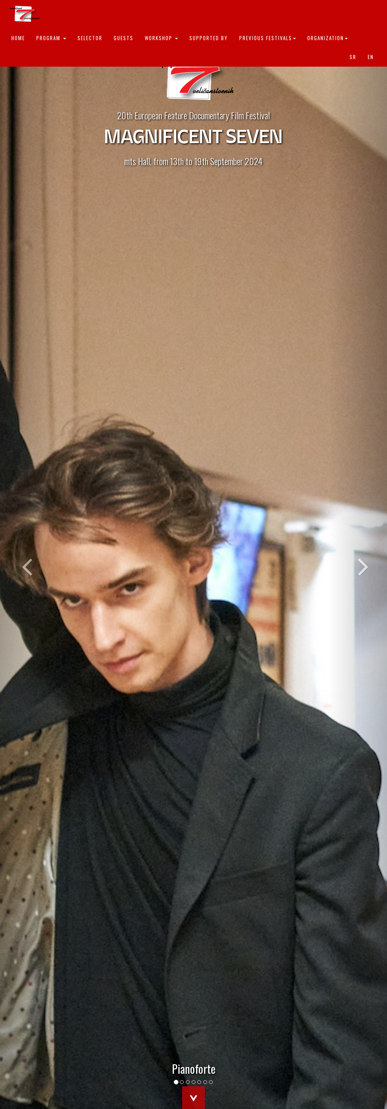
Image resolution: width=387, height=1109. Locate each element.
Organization (327, 38)
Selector (89, 38)
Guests (123, 38)
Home (18, 38)
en (371, 57)
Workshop (161, 38)
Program (51, 38)
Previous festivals (267, 38)
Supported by (208, 38)
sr (353, 57)
